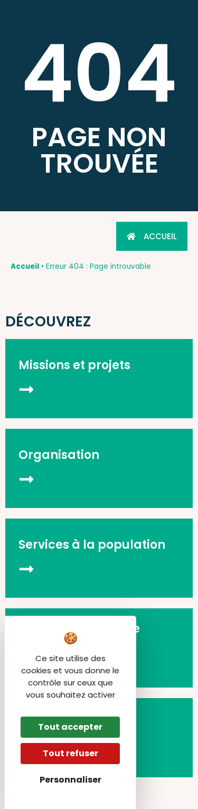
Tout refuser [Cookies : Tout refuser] (70, 753)
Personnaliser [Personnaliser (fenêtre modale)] (70, 780)
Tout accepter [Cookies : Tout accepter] (70, 727)
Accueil (25, 266)
